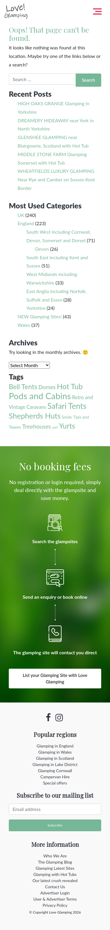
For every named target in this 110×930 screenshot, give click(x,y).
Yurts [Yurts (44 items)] (67, 425)
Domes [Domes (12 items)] (46, 387)
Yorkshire (35, 308)
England (26, 223)
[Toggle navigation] (97, 11)
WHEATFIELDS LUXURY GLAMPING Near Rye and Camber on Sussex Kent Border (56, 179)
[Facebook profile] (48, 717)
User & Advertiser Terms (55, 898)
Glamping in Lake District (55, 764)
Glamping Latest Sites (54, 868)
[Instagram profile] (59, 717)
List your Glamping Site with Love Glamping (55, 679)
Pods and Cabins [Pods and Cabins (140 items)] (40, 396)
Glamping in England (55, 745)
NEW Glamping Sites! (40, 316)
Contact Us (55, 886)
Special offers (55, 782)
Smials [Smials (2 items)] (67, 417)
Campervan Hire (55, 776)
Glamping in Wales (55, 752)
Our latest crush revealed (55, 880)
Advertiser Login (55, 892)
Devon (42, 249)
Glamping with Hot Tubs (55, 874)
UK (21, 215)
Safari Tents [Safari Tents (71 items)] (67, 406)
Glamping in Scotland (55, 758)
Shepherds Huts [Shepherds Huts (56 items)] (35, 415)
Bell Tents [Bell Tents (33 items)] (23, 386)
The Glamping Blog (55, 861)
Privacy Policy (55, 905)
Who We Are (55, 855)
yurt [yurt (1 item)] (55, 427)
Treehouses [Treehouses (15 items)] (36, 426)
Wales (24, 325)
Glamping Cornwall (55, 770)
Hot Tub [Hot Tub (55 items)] (70, 386)
